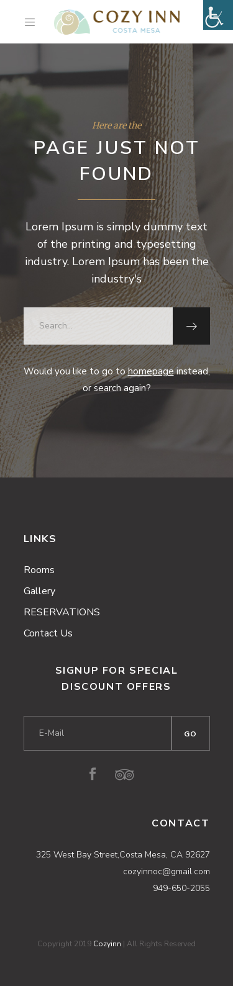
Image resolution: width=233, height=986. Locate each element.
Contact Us (48, 633)
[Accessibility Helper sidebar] (218, 15)
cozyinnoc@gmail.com (166, 871)
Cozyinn (107, 944)
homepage (151, 371)
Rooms (39, 570)
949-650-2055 (181, 888)
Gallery (39, 591)
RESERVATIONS (62, 612)
